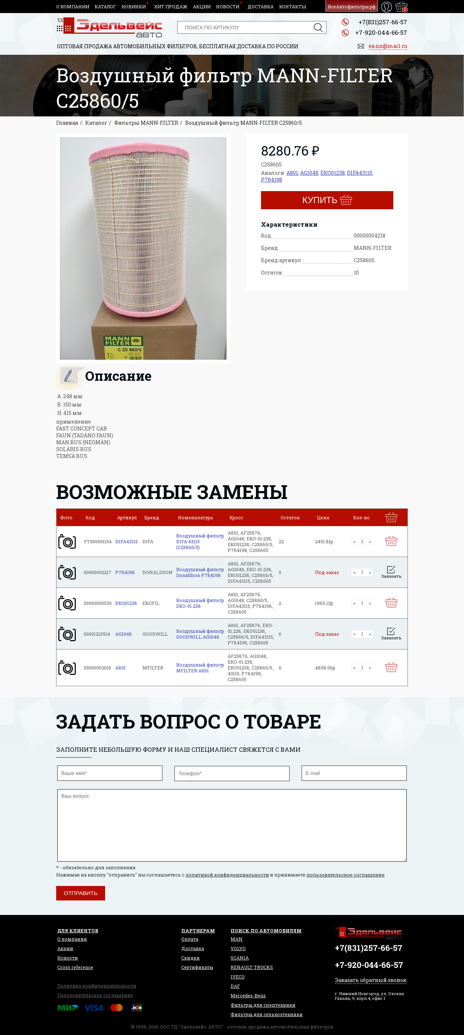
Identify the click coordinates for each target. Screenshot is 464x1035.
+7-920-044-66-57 (381, 32)
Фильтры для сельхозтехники (267, 1014)
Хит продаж (170, 6)
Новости (227, 6)
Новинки (133, 6)
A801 (292, 172)
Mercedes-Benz (248, 995)
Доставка (261, 6)
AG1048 (309, 172)
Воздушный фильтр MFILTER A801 (200, 667)
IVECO (238, 977)
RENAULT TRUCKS (252, 967)
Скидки (190, 958)
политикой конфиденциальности (227, 874)
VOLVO (238, 948)
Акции (202, 6)
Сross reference (75, 967)
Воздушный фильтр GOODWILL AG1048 (200, 634)
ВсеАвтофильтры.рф (352, 6)
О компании (72, 6)
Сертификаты (197, 967)
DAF (235, 986)
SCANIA (240, 958)
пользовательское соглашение (346, 874)
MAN (237, 939)
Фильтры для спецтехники (263, 1005)
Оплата (189, 939)
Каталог (105, 6)
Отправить (81, 893)
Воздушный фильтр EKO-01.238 (200, 603)
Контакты (292, 6)
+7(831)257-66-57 (383, 22)
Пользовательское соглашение (95, 995)
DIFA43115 (359, 172)
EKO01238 (332, 172)
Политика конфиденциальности (96, 986)
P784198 (271, 179)
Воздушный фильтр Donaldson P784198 (200, 572)
